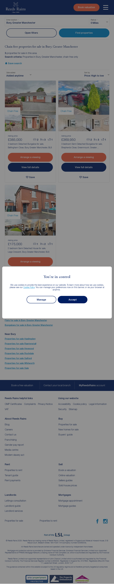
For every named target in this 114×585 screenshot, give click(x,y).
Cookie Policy (29, 287)
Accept (73, 299)
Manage (41, 299)
